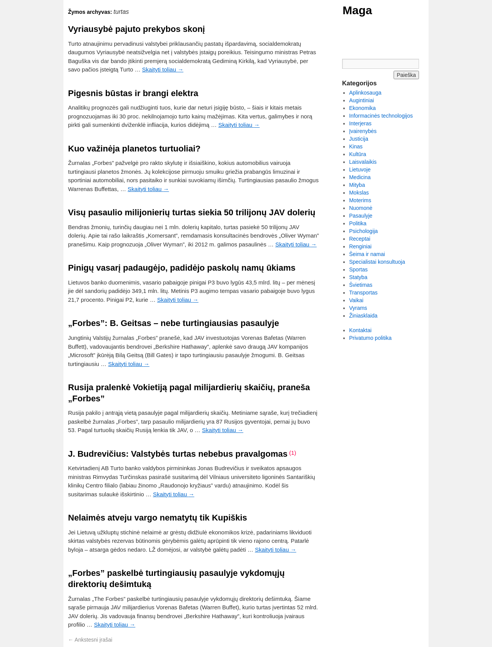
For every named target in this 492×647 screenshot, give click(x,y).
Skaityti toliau (163, 69)
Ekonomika (362, 108)
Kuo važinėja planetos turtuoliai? (134, 148)
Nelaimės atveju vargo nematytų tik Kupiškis (157, 517)
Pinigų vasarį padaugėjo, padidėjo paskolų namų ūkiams (182, 268)
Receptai (359, 239)
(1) (292, 452)
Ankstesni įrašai (90, 640)
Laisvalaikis (363, 162)
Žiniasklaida (363, 316)
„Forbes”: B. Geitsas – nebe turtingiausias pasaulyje (173, 323)
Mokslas (359, 193)
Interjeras (360, 123)
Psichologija (363, 231)
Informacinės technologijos (381, 116)
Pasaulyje (360, 216)
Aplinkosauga (365, 93)
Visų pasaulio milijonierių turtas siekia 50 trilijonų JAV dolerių (191, 212)
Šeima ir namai (367, 254)
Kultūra (357, 154)
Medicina (360, 177)
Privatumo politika (370, 338)
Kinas (355, 146)
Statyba (358, 277)
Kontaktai (360, 330)
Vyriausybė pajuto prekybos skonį (136, 29)
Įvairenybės (363, 131)
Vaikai (356, 300)
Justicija (358, 139)
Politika (357, 223)
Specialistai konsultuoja (377, 262)
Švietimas (360, 285)
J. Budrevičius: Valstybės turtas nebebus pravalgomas (178, 454)
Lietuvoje (360, 169)
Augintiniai (361, 100)
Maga (357, 10)
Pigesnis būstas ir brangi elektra (133, 93)
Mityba (357, 185)
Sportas (358, 269)
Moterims (360, 200)
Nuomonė (360, 208)
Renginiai (360, 246)
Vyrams (358, 308)
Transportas (363, 292)
